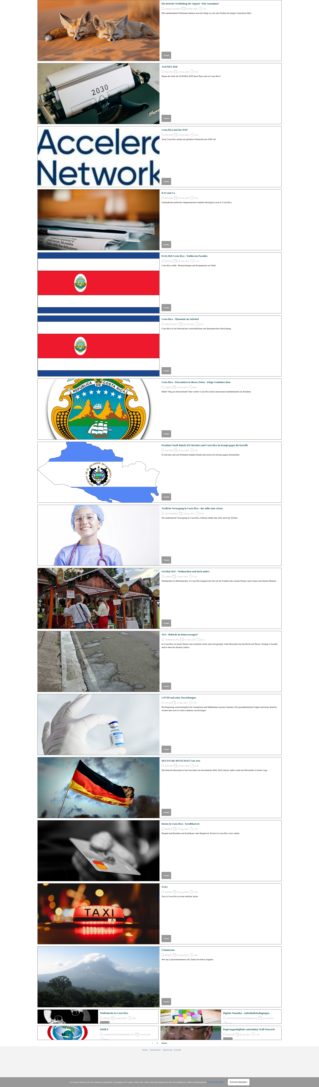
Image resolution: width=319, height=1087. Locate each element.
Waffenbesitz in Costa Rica (114, 1013)
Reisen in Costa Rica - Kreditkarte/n (181, 823)
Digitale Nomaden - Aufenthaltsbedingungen (246, 1013)
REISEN (168, 829)
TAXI (164, 887)
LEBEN (168, 387)
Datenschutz (155, 1050)
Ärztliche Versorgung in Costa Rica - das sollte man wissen (192, 508)
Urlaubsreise (168, 950)
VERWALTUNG (172, 640)
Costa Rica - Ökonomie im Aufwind (180, 319)
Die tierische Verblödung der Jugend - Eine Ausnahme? (190, 3)
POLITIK (169, 72)
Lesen (166, 55)
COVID (168, 703)
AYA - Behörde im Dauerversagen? (180, 634)
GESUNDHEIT (171, 513)
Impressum (167, 1050)
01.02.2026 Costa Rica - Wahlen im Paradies (185, 256)
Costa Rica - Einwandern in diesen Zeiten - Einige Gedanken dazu (196, 382)
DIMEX (104, 1029)
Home (145, 1050)
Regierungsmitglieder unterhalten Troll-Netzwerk (249, 1029)
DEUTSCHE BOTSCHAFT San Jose (181, 760)
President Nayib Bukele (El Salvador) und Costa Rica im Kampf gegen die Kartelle (205, 445)
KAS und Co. (168, 193)
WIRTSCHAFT (171, 324)
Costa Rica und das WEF (175, 129)
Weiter (164, 1043)
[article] (159, 30)
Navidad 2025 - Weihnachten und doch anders (186, 571)
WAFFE (106, 1018)
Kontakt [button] (177, 1050)
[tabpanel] (162, 1050)
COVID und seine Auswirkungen (179, 697)
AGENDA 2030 (169, 66)
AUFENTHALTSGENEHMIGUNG (242, 1018)
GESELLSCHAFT (173, 9)
